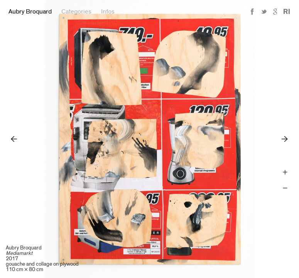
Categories (76, 11)
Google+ (275, 12)
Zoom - (285, 188)
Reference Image (286, 12)
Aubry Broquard (30, 11)
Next (285, 139)
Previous (14, 139)
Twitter (264, 12)
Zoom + (285, 172)
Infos (108, 11)
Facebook (252, 12)
